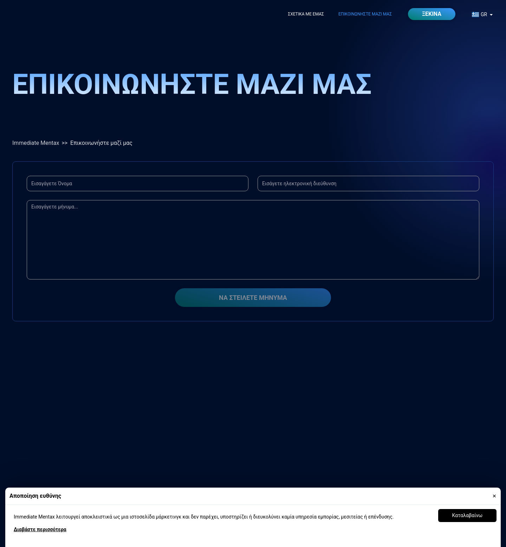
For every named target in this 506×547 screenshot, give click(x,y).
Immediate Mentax (35, 143)
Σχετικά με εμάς (306, 14)
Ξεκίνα (431, 14)
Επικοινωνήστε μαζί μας (365, 14)
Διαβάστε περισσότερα (40, 529)
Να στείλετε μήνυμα (253, 297)
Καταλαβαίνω (467, 515)
